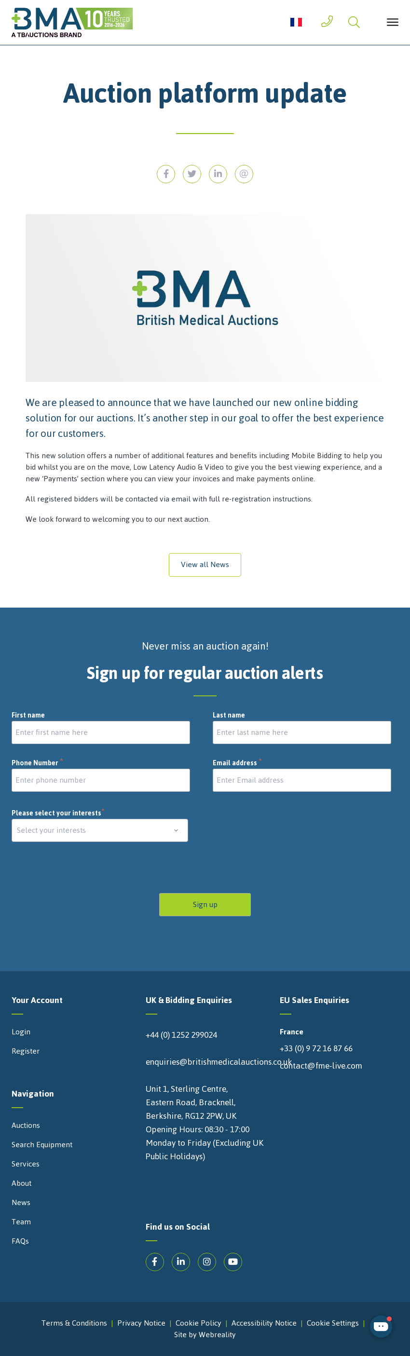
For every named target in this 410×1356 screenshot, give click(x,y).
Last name (229, 715)
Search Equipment (42, 1145)
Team (21, 1222)
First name (28, 715)
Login (21, 1032)
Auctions (26, 1125)
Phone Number (38, 763)
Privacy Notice (141, 1323)
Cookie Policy (198, 1323)
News (21, 1202)
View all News (205, 564)
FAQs (20, 1241)
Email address (237, 763)
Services (26, 1164)
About (21, 1183)
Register (26, 1051)
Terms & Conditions (74, 1323)
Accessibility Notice (264, 1323)
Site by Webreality (205, 1335)
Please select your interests (58, 813)
